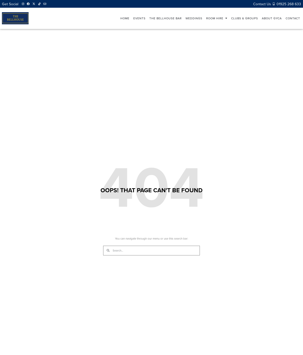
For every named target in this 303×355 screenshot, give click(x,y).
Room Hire (216, 18)
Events (139, 18)
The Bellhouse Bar (165, 18)
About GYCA (272, 18)
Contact (293, 18)
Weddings (194, 18)
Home (124, 18)
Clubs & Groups (244, 18)
